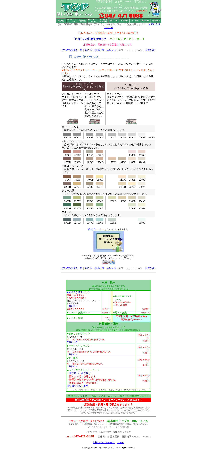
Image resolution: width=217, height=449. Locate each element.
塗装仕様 (150, 50)
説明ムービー (96, 229)
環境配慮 (99, 50)
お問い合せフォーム (104, 442)
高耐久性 (111, 50)
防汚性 (88, 50)
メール (120, 442)
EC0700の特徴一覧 (72, 50)
